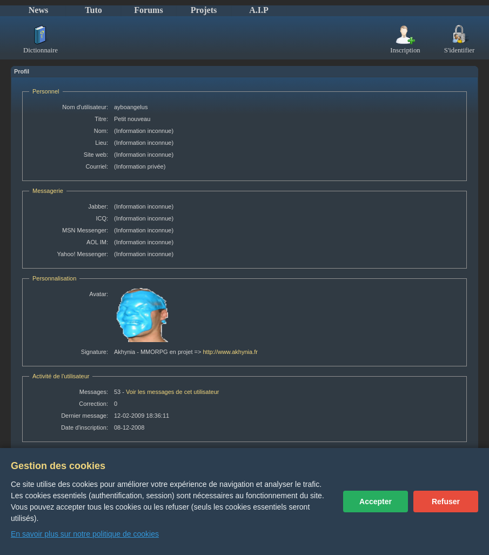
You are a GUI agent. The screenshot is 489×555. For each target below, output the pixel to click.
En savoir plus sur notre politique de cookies (85, 534)
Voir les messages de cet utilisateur (172, 392)
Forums (148, 10)
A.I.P (259, 10)
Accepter (375, 501)
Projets (204, 10)
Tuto (93, 10)
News (38, 10)
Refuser (446, 501)
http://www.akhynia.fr (230, 352)
